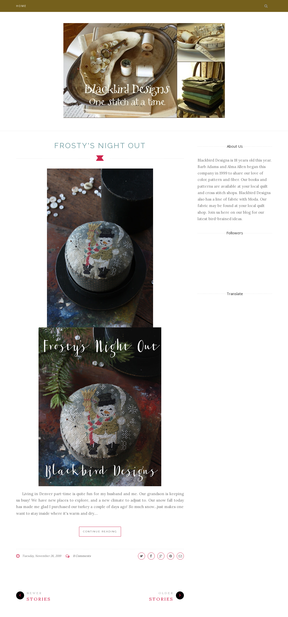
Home (21, 6)
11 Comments (82, 556)
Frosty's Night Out (100, 145)
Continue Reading (100, 531)
